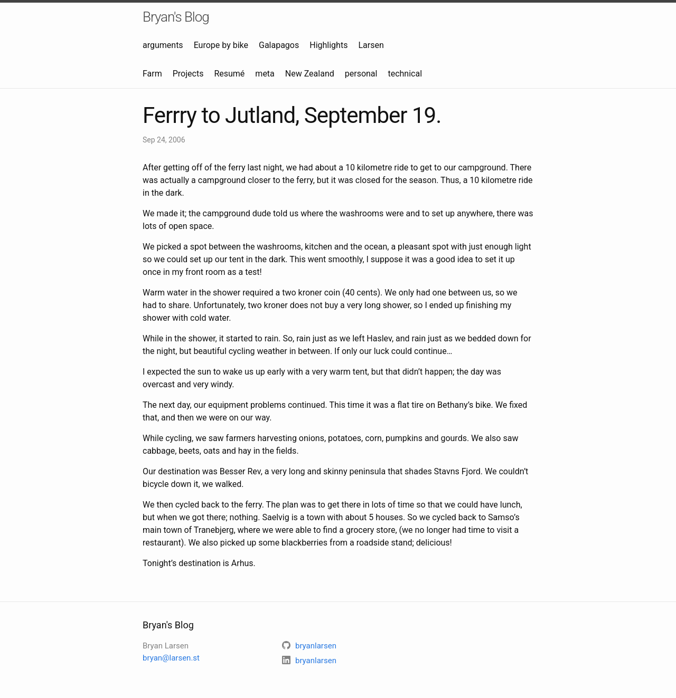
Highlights (328, 45)
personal (361, 74)
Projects (188, 74)
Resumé (229, 74)
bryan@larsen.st (171, 658)
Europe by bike (221, 45)
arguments (163, 45)
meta (264, 74)
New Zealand (309, 74)
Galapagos (279, 45)
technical (405, 74)
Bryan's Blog (176, 17)
